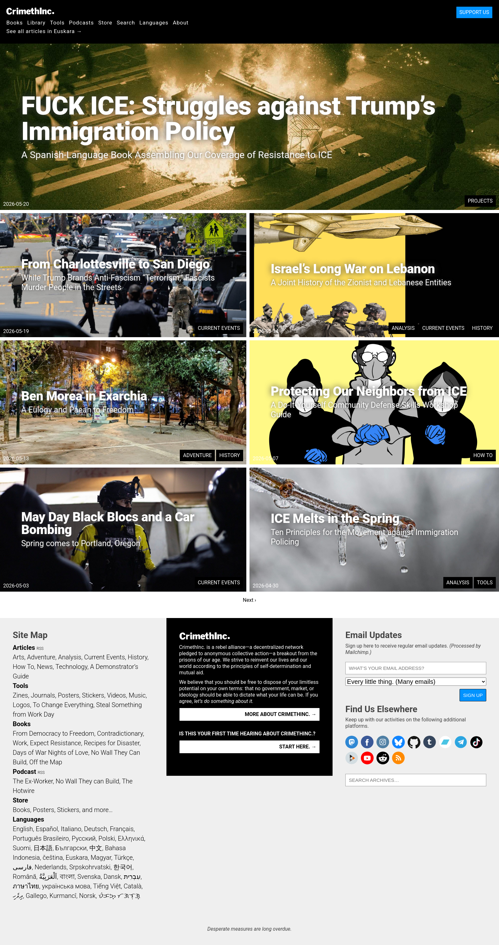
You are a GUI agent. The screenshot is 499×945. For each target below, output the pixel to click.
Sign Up (473, 695)
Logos (21, 705)
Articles (24, 647)
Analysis (403, 328)
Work (20, 743)
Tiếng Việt (107, 886)
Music (137, 695)
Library (36, 22)
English (23, 829)
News (45, 667)
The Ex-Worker (33, 781)
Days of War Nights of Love (50, 752)
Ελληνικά (131, 838)
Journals (43, 695)
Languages (153, 22)
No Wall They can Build (87, 781)
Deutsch (95, 829)
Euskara (77, 857)
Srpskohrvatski (90, 867)
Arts (18, 657)
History (482, 328)
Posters (68, 695)
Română (24, 876)
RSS (40, 648)
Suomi (22, 848)
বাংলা (67, 876)
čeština (53, 857)
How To (483, 455)
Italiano (71, 829)
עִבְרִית (132, 876)
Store (105, 22)
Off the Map (45, 762)
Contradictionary (120, 733)
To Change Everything (63, 705)
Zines (20, 695)
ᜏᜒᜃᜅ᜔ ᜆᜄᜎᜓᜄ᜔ (119, 896)
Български (71, 848)
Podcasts (81, 22)
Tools (57, 22)
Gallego (36, 896)
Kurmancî (62, 896)
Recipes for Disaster (112, 743)
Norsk (87, 896)
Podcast (24, 771)
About (181, 22)
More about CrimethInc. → (280, 714)
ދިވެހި (18, 896)
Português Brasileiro (41, 838)
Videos (116, 695)
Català (133, 886)
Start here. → (297, 747)
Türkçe (123, 857)
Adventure (197, 455)
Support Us (474, 12)
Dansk (112, 876)
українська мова (66, 886)
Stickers (93, 695)
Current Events (219, 328)
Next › (249, 600)
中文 (95, 848)
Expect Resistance (55, 743)
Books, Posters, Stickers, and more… (63, 810)
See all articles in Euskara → (44, 31)
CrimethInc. (30, 11)
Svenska (89, 876)
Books (14, 22)
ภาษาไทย (26, 886)
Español (47, 829)
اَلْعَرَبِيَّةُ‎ (48, 876)
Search (126, 22)
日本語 (43, 848)
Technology (71, 667)
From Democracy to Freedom (53, 733)
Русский (83, 838)
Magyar (101, 857)
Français (122, 829)
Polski (106, 838)
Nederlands (51, 867)
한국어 (122, 867)
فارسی (22, 867)
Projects (480, 201)
